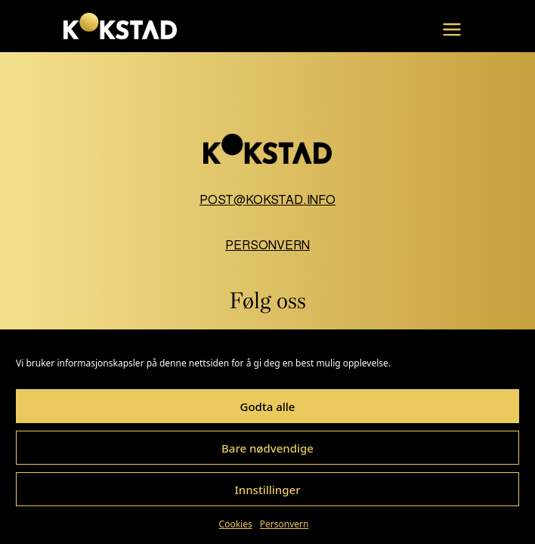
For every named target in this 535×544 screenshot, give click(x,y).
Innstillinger (267, 489)
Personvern (284, 524)
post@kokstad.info (267, 200)
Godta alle (267, 406)
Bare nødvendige (267, 448)
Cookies (235, 524)
